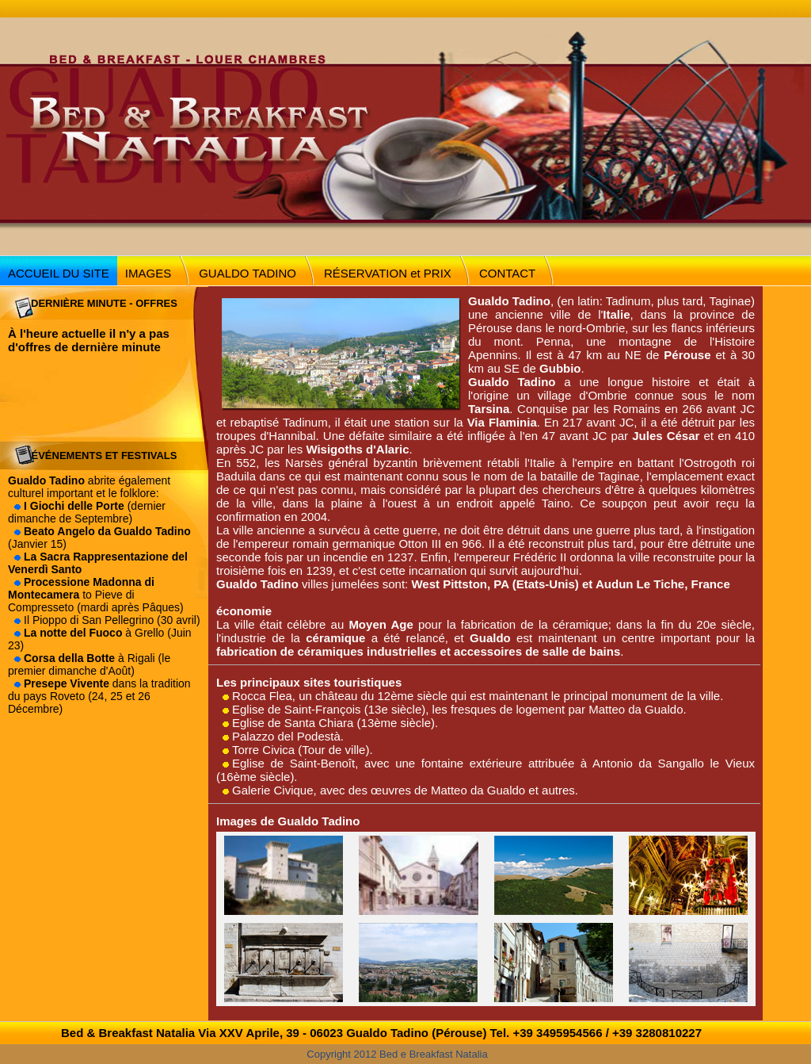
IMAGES (148, 273)
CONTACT (507, 273)
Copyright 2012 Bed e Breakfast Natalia (397, 1054)
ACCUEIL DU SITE (58, 273)
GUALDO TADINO (247, 273)
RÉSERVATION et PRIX (387, 273)
